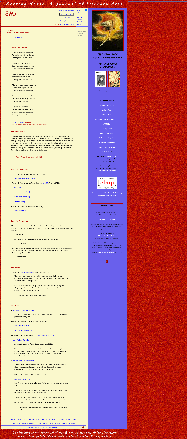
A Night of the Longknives (21, 379)
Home (78, 10)
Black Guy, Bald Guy (21, 326)
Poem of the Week (107, 133)
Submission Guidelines (106, 252)
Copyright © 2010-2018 (107, 219)
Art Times (17, 187)
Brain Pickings (107, 115)
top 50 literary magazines (106, 170)
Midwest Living (19, 202)
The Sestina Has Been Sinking (25, 178)
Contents (79, 22)
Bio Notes (80, 17)
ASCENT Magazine (107, 105)
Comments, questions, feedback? (64, 423)
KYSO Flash (106, 124)
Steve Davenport (16, 37)
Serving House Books (67, 24)
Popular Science (20, 210)
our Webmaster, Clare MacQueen (107, 236)
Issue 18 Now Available (66, 10)
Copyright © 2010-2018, (42, 427)
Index (68, 419)
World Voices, (112, 157)
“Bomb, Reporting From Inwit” (45, 335)
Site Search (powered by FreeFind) (24, 423)
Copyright (61, 419)
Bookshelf (80, 19)
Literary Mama (107, 129)
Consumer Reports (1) (22, 192)
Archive (79, 15)
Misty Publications (18, 122)
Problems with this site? (44, 423)
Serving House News (67, 21)
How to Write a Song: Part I (21, 340)
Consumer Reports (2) (22, 197)
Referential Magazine (107, 138)
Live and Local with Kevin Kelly (23, 361)
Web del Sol (106, 152)
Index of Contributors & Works (64, 18)
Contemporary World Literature (107, 119)
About (78, 12)
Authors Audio (107, 110)
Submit (79, 24)
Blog (39, 419)
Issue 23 (45, 183)
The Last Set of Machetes (23, 330)
